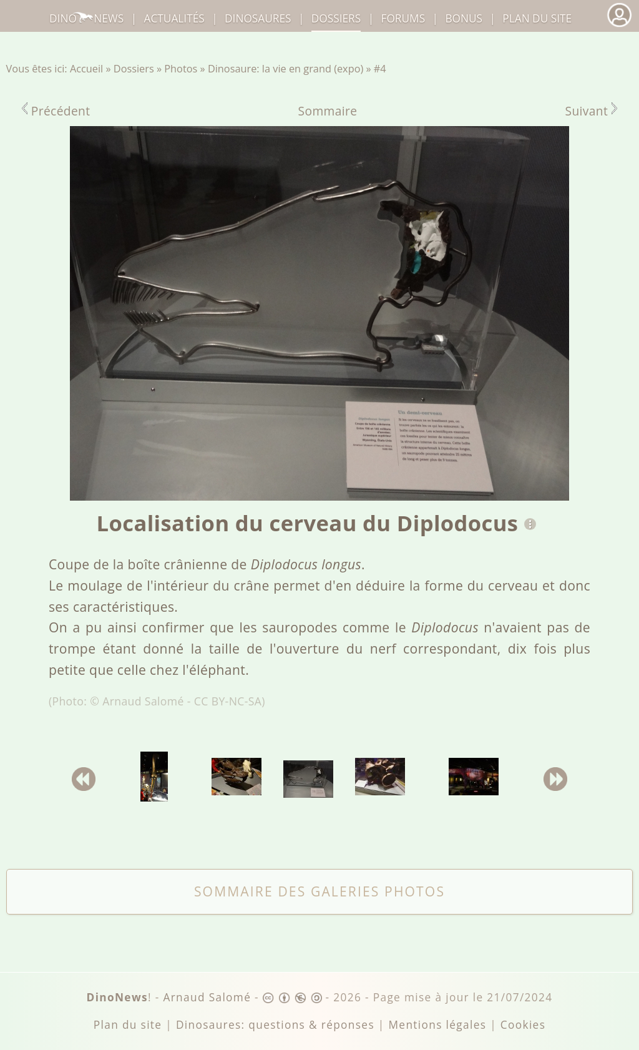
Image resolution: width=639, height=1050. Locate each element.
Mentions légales (437, 1025)
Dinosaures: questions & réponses (275, 1025)
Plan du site (537, 18)
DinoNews (86, 18)
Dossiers (134, 69)
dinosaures (258, 18)
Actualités (174, 18)
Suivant (591, 110)
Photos (180, 69)
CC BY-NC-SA (228, 701)
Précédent (56, 110)
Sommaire (328, 110)
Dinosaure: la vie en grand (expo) (285, 69)
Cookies (522, 1025)
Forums (403, 18)
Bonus (463, 18)
